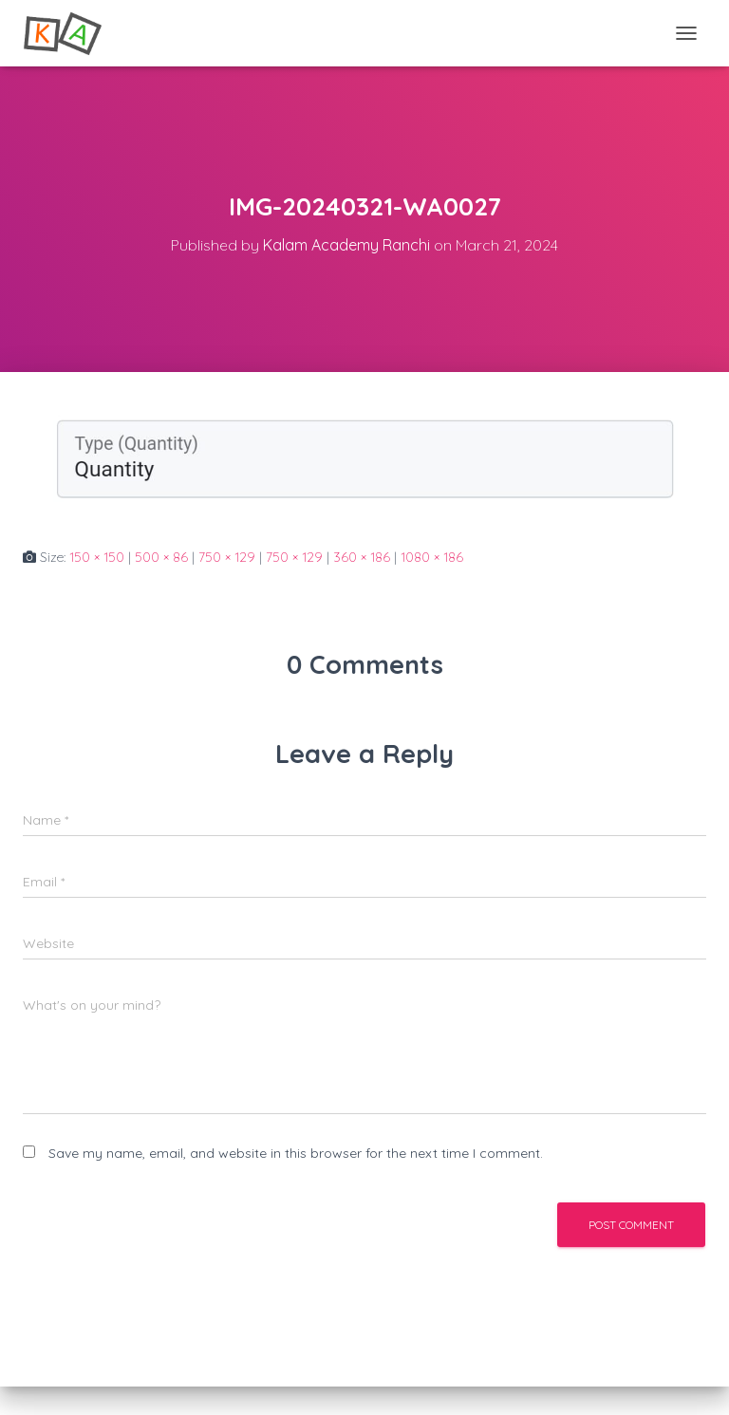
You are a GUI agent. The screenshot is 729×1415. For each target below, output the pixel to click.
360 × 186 (361, 557)
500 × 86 (161, 557)
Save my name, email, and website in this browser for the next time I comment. (295, 1153)
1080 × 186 (432, 557)
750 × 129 (226, 557)
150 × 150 (96, 557)
